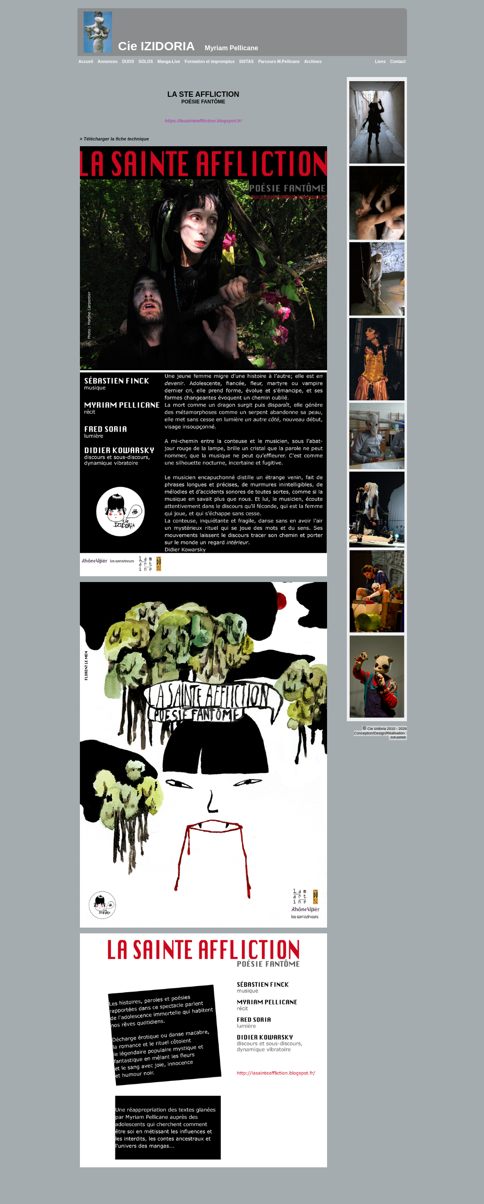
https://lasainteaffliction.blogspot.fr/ (203, 120)
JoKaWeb (398, 737)
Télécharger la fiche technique (116, 138)
